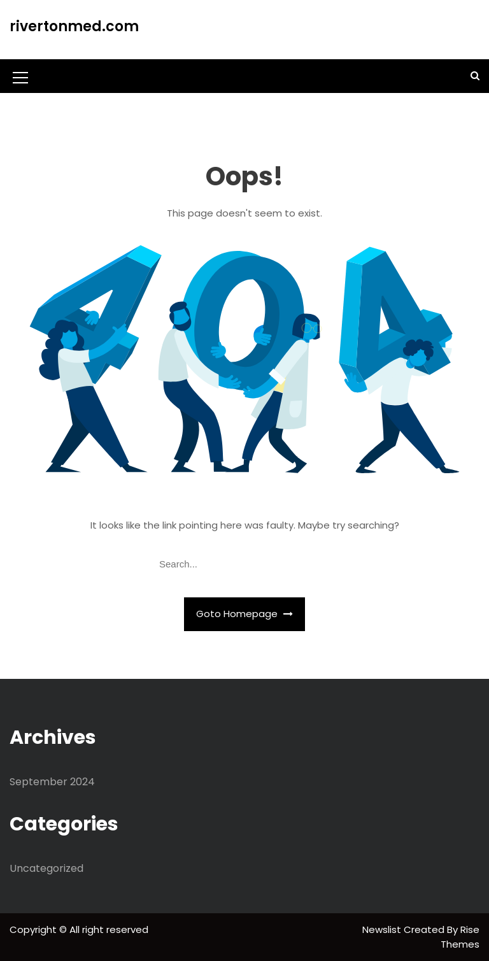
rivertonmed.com (74, 26)
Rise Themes (460, 937)
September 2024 (52, 781)
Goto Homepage (244, 613)
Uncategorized (46, 868)
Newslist (383, 929)
